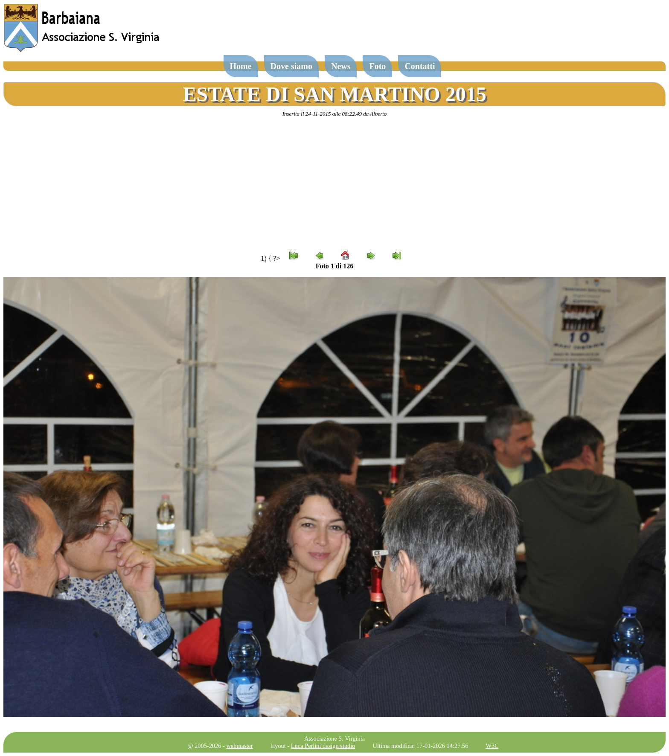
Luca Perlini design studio (323, 745)
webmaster (239, 745)
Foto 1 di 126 (334, 266)
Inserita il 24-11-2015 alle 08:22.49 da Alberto (334, 113)
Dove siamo (291, 66)
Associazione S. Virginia (334, 738)
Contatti (419, 66)
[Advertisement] (334, 184)
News (341, 66)
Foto (377, 66)
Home (241, 66)
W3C (492, 745)
